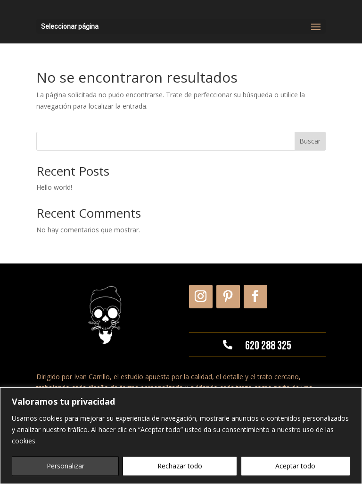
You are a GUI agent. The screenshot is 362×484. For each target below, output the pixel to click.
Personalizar (65, 465)
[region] (181, 435)
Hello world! (54, 187)
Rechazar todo (179, 465)
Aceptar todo (295, 465)
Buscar (310, 140)
